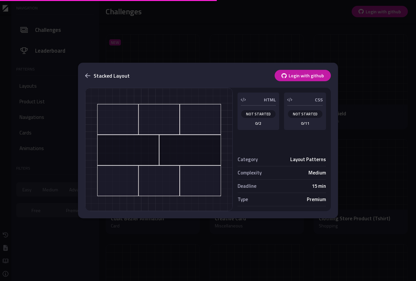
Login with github (302, 75)
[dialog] (208, 140)
